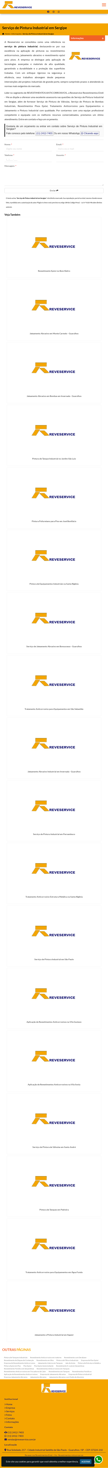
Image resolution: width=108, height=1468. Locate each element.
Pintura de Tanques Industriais (15, 1358)
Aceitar (85, 1461)
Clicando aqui (89, 133)
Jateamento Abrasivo (38, 1377)
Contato (10, 1418)
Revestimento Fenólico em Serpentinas (19, 1369)
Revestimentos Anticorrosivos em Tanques (53, 1369)
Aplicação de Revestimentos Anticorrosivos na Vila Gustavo (54, 1022)
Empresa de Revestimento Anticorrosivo (19, 1363)
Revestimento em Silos (45, 1360)
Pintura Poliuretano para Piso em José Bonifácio (54, 521)
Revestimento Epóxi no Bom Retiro (54, 271)
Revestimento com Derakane (75, 1358)
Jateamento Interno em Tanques (50, 1363)
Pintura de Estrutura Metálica (89, 1363)
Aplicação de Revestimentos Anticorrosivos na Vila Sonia (54, 1084)
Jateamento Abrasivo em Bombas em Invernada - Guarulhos (54, 396)
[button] (104, 5)
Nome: (8, 144)
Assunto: (61, 155)
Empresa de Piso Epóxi (89, 1360)
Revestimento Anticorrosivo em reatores (45, 1358)
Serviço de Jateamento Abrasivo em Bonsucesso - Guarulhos (54, 646)
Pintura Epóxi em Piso (12, 1366)
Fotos (9, 1415)
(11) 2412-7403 (44, 133)
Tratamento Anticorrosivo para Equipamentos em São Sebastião (54, 709)
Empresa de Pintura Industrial (80, 1374)
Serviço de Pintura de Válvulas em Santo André (54, 1147)
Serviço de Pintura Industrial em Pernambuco (54, 834)
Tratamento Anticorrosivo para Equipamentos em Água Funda (54, 1272)
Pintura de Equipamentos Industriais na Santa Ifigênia (54, 584)
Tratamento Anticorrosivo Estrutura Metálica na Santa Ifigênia (54, 897)
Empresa (10, 1407)
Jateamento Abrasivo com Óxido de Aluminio (66, 1377)
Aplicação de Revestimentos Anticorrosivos (21, 1374)
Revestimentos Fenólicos (82, 1372)
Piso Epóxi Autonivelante (43, 1366)
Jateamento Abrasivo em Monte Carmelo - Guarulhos (54, 333)
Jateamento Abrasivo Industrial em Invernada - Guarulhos (54, 771)
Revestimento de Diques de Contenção (19, 1360)
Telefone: (9, 155)
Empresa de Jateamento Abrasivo (53, 1374)
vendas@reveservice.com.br (22, 1439)
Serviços (10, 1411)
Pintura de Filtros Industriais (67, 1360)
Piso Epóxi (27, 1366)
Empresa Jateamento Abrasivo (15, 1377)
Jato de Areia (70, 1363)
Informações (12, 1422)
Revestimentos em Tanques (59, 1372)
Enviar (54, 190)
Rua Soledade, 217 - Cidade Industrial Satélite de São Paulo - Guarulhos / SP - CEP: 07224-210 (55, 1450)
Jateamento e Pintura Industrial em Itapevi (54, 1335)
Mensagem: (10, 166)
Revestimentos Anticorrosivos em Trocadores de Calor (25, 1372)
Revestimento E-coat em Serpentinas (70, 1366)
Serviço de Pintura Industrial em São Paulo (54, 959)
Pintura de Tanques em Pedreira (54, 1210)
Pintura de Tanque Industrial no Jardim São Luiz (54, 459)
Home (9, 1404)
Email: (59, 144)
